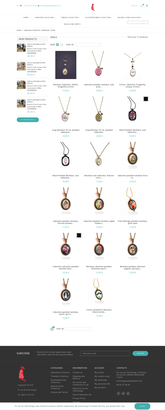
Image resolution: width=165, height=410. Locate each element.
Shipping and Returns (79, 377)
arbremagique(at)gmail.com (49, 6)
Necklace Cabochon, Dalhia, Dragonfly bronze (65, 86)
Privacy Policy (79, 398)
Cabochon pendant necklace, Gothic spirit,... (66, 313)
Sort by (70, 45)
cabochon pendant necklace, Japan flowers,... (99, 222)
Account (99, 368)
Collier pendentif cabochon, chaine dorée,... (99, 311)
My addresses (101, 380)
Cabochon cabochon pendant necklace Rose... (66, 267)
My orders (99, 372)
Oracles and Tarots (72, 24)
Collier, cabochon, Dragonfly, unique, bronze (132, 86)
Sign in (134, 6)
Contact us (77, 372)
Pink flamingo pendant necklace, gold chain (132, 222)
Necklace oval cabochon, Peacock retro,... (99, 177)
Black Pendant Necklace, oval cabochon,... (132, 131)
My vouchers (100, 387)
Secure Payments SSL (82, 395)
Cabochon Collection (44, 17)
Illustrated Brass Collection (97, 17)
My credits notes (102, 376)
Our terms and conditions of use (81, 383)
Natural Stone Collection (129, 17)
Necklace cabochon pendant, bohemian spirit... (99, 267)
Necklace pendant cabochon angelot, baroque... (132, 267)
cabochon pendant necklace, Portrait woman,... (65, 222)
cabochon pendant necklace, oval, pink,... (99, 86)
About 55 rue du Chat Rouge (80, 389)
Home (25, 17)
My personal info (102, 384)
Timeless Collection (69, 17)
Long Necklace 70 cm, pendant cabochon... (66, 131)
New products (28, 39)
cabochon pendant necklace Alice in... (133, 177)
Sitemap (76, 402)
